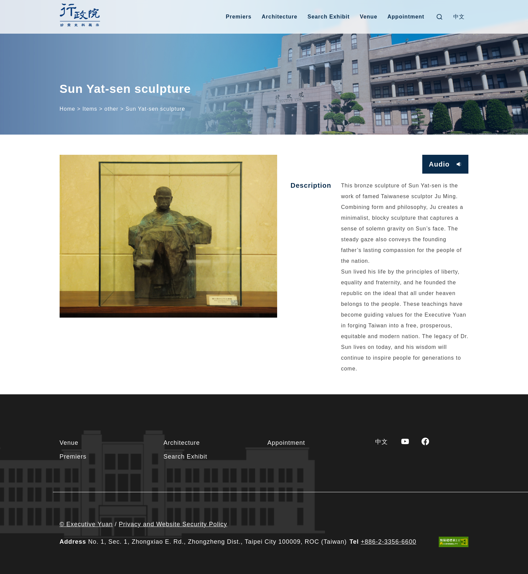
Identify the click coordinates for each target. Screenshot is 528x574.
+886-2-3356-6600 (389, 541)
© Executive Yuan (86, 524)
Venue (368, 17)
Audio (439, 164)
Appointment (406, 17)
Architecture (279, 17)
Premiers (239, 17)
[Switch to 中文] (459, 17)
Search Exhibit (328, 17)
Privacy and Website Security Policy (173, 524)
